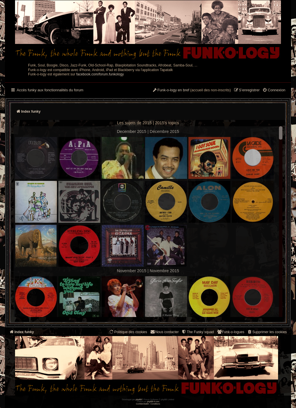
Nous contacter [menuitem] (164, 332)
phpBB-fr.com (153, 401)
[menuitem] (273, 90)
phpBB (139, 399)
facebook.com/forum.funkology (100, 74)
